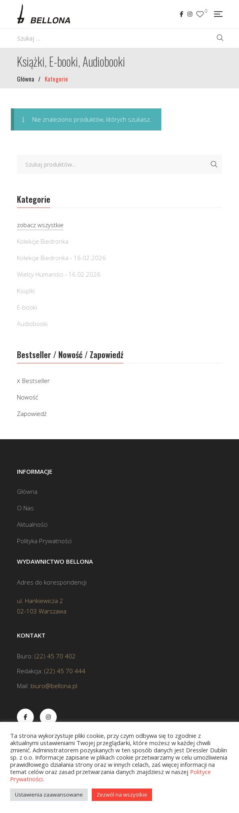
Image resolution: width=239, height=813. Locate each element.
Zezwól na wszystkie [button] (122, 794)
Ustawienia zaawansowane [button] (49, 794)
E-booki (27, 307)
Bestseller (36, 381)
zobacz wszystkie (40, 225)
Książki (26, 291)
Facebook (181, 14)
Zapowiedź (32, 414)
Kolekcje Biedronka (42, 241)
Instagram (189, 14)
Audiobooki (32, 324)
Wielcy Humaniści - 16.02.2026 (59, 274)
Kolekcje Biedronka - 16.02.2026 (61, 258)
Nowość (27, 397)
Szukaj (214, 164)
